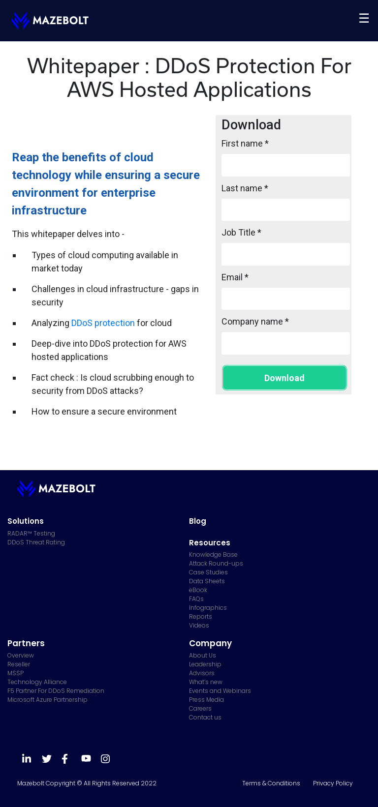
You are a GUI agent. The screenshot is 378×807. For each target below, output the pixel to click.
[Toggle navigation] (364, 18)
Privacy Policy (333, 783)
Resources (209, 543)
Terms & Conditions (271, 783)
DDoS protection (103, 323)
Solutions (25, 521)
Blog (197, 521)
